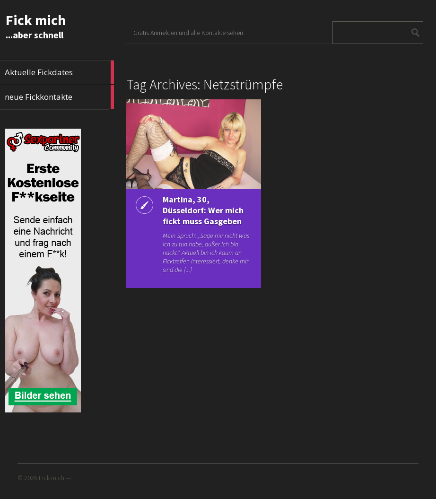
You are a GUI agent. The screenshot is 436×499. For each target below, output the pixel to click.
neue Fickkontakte (59, 97)
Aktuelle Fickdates (59, 72)
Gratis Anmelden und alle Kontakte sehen (188, 32)
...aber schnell (34, 35)
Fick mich (36, 20)
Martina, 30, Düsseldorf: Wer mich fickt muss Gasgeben (203, 210)
